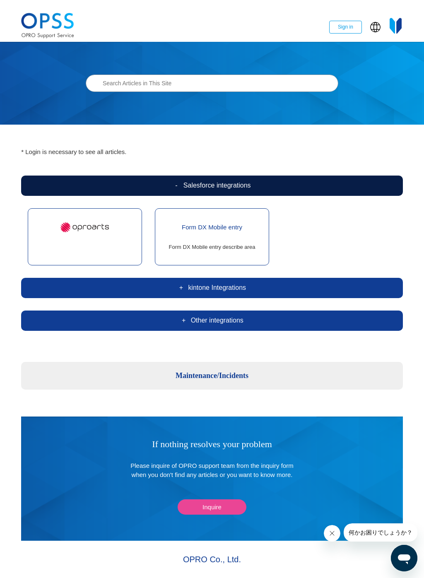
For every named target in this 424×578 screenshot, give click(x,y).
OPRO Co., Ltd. (212, 559)
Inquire (212, 507)
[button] (375, 27)
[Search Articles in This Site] (212, 83)
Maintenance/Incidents (212, 375)
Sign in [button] (345, 27)
